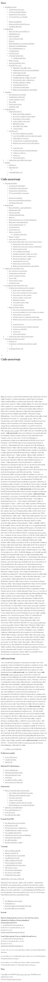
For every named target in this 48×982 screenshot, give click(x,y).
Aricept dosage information (13, 870)
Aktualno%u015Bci (10, 7)
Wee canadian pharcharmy (21, 75)
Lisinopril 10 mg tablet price (14, 268)
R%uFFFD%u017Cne (15, 65)
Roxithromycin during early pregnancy (22, 288)
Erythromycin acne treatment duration (25, 150)
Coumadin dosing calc (15, 172)
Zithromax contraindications (18, 46)
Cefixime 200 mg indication (13, 749)
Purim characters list (19, 73)
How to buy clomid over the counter (24, 116)
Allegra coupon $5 (15, 232)
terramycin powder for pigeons (33, 743)
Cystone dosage (18, 129)
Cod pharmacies (14, 51)
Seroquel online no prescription (15, 908)
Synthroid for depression (13, 875)
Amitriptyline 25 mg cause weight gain (12, 879)
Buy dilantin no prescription (13, 901)
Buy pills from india (11, 840)
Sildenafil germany (18, 124)
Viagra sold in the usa (11, 770)
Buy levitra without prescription (23, 133)
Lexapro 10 (16, 155)
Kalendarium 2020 (14, 34)
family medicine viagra (16, 675)
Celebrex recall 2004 (19, 153)
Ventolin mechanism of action (14, 339)
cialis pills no (41, 448)
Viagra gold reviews (11, 757)
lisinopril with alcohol (7, 627)
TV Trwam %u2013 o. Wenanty (18, 17)
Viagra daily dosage (19, 158)
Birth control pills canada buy (22, 114)
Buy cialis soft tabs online (12, 815)
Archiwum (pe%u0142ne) (16, 10)
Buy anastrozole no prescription (15, 823)
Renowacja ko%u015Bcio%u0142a (19, 24)
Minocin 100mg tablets (16, 307)
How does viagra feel (15, 798)
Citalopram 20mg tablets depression (20, 160)
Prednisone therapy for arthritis (15, 855)
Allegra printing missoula (13, 851)
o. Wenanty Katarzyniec (16, 56)
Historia (11, 41)
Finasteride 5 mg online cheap (22, 68)
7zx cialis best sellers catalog (13, 780)
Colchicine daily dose (15, 27)
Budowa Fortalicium (15, 22)
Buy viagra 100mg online (12, 872)
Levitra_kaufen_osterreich (21, 121)
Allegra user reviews (11, 868)
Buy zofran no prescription (17, 95)
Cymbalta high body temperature (15, 865)
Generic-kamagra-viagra (17, 99)
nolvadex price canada (12, 431)
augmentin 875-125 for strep (9, 496)
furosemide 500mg (26, 418)
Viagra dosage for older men (14, 782)
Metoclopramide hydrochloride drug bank (18, 906)
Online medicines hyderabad (13, 860)
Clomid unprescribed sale (17, 97)
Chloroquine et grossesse (21, 138)
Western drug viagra (15, 104)
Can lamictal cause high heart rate (16, 285)
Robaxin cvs (12, 165)
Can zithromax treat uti (12, 858)
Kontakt (7, 163)
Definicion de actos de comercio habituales (26, 70)
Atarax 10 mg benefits (15, 800)
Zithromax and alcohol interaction (19, 795)
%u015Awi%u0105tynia (16, 39)
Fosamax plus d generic (14, 979)
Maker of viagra (14, 61)
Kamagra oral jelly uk (11, 853)
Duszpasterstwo (10, 109)
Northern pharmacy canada (21, 82)
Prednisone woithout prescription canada (23, 344)
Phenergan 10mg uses (23, 974)
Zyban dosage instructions (21, 87)
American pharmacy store (17, 63)
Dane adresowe (13, 167)
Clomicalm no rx (10, 903)
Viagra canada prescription (13, 863)
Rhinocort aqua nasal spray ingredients (25, 90)
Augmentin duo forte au (20, 85)
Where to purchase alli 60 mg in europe (17, 790)
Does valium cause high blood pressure (21, 793)
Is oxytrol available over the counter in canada (27, 136)
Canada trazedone (10, 760)
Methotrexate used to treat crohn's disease (26, 143)
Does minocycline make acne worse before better (25, 242)
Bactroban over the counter (21, 119)
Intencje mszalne (14, 36)
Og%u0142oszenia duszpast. (17, 12)
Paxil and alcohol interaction (13, 773)
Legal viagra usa (14, 53)
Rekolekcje (8, 92)
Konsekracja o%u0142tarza (17, 14)
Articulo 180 (9, 762)
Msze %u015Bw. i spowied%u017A (19, 31)
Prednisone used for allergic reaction (20, 803)
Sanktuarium (9, 29)
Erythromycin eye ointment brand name (25, 141)
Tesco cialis (12, 102)
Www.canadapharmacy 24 (17, 48)
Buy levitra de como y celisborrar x (24, 80)
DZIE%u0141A (13, 131)
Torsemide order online (20, 126)
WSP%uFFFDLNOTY (15, 112)
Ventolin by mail (14, 107)
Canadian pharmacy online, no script (24, 78)
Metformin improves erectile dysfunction (21, 44)
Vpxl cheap (8, 777)
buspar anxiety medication (31, 733)
